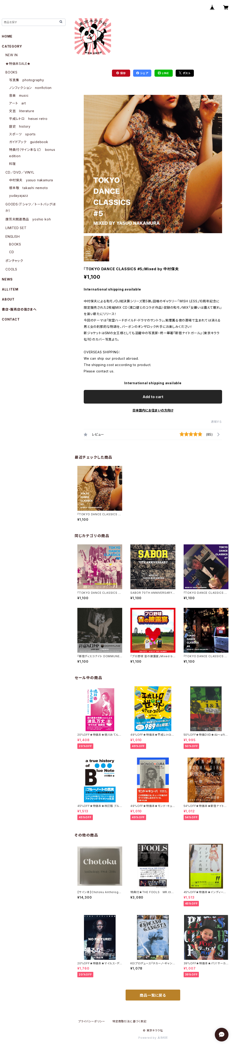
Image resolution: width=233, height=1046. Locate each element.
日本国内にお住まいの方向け (152, 410)
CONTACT (11, 319)
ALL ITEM (10, 289)
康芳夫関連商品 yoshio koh (28, 219)
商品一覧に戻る (153, 995)
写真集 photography (26, 80)
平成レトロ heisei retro (28, 119)
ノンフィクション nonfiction (30, 88)
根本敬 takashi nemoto (28, 188)
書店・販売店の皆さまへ (19, 309)
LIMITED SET (16, 228)
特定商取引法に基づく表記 (129, 1021)
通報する (216, 421)
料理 (12, 164)
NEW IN (11, 55)
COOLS (11, 269)
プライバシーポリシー (91, 1021)
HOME (7, 36)
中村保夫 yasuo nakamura (31, 180)
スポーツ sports (22, 134)
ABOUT (8, 299)
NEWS (7, 279)
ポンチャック (14, 261)
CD (11, 252)
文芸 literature (21, 111)
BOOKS (11, 72)
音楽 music (18, 95)
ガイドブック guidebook (28, 142)
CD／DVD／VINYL (19, 172)
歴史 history (19, 126)
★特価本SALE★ (17, 64)
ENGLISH (12, 236)
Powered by (152, 1037)
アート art (17, 103)
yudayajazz (18, 195)
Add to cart (153, 396)
